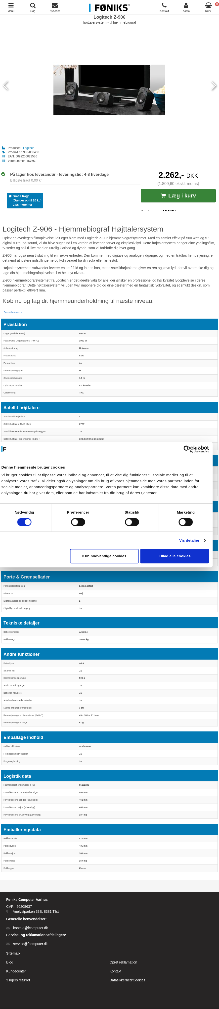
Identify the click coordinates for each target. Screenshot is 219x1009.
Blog (9, 962)
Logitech (28, 148)
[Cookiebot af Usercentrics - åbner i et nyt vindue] (191, 449)
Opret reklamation (123, 962)
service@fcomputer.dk (30, 944)
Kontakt (115, 971)
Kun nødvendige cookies (109, 556)
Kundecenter (16, 971)
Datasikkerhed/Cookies (127, 980)
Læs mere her (22, 204)
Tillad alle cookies (179, 556)
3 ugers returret (18, 980)
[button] (13, 312)
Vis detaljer (194, 540)
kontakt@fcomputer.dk (30, 928)
